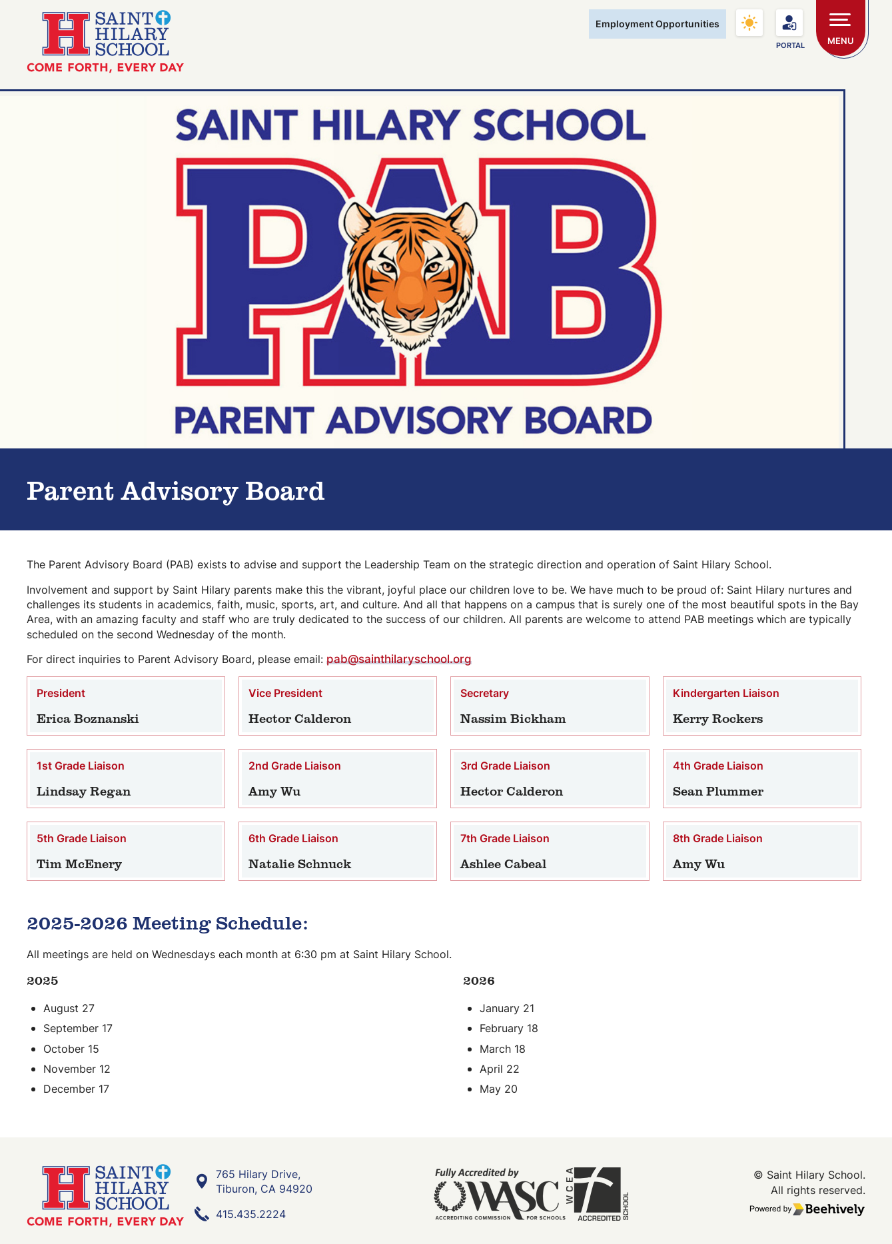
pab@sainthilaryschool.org (399, 662)
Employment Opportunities (657, 24)
